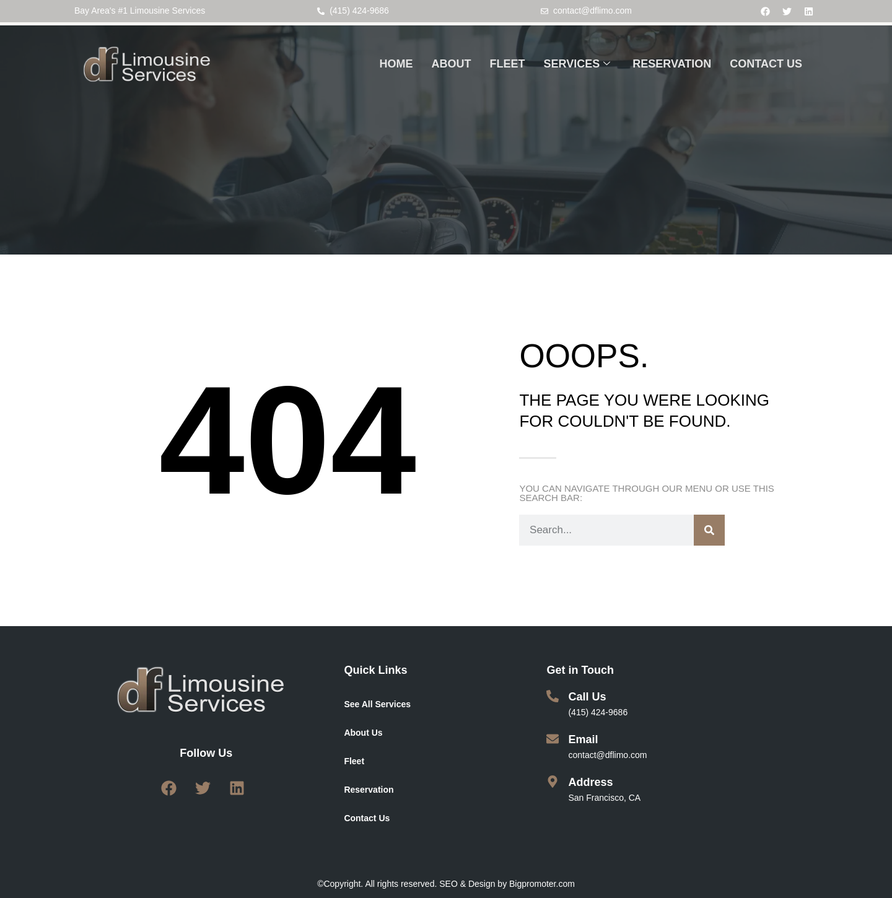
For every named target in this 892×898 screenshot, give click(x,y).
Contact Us (367, 818)
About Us (363, 733)
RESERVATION (671, 64)
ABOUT (451, 64)
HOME (396, 64)
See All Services (377, 704)
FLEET (507, 64)
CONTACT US (766, 64)
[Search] (709, 530)
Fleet (354, 761)
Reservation (368, 790)
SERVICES (577, 64)
